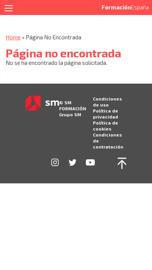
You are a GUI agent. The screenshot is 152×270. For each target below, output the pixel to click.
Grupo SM (70, 114)
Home (13, 37)
